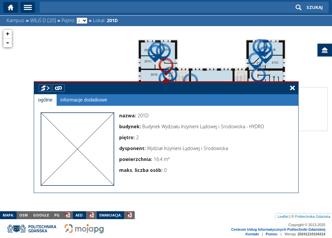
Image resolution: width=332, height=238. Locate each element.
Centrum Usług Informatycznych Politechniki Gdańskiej (278, 229)
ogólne (45, 99)
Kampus (15, 20)
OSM (23, 215)
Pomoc (272, 234)
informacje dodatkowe (84, 99)
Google (41, 215)
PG (57, 215)
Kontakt (252, 234)
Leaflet (282, 216)
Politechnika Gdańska (312, 216)
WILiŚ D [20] (43, 20)
